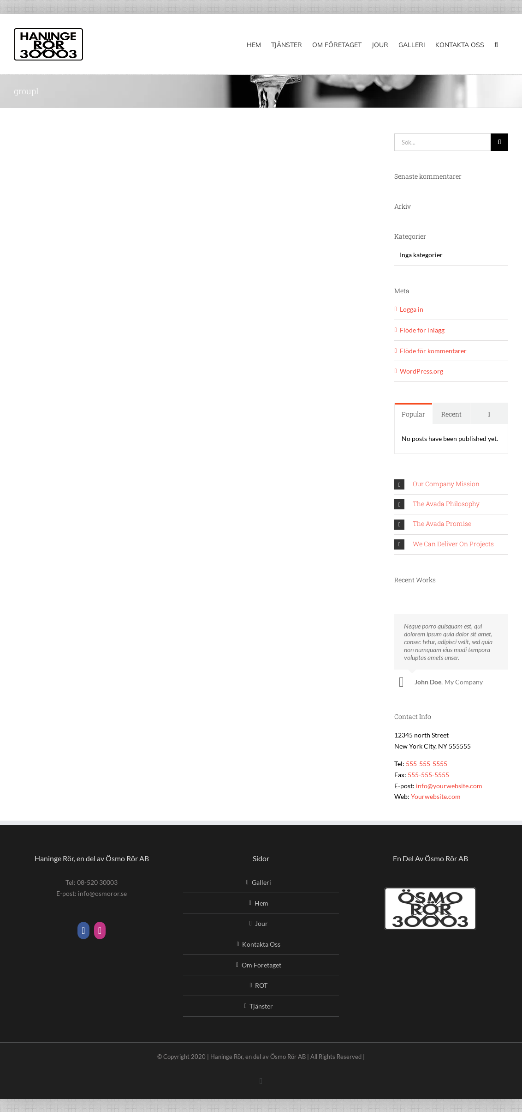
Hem (261, 903)
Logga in (411, 309)
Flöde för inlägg (422, 330)
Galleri (261, 882)
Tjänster (261, 1006)
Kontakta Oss (261, 944)
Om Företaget (261, 965)
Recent (451, 414)
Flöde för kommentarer (433, 351)
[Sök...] (442, 142)
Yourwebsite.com (436, 796)
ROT (261, 985)
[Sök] (499, 142)
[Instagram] (100, 930)
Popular (413, 414)
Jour (261, 923)
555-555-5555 (426, 764)
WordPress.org (421, 371)
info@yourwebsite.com (449, 786)
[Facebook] (83, 930)
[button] (496, 44)
